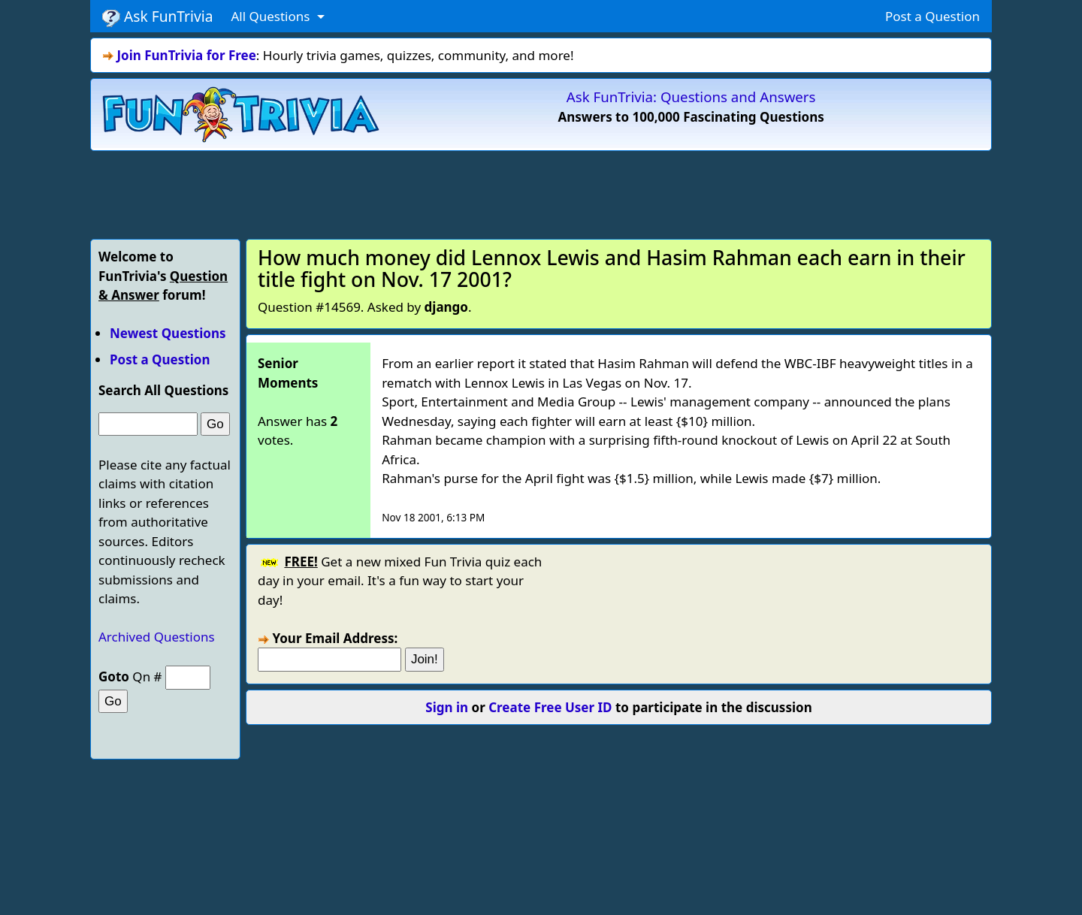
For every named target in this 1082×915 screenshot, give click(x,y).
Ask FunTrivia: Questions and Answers (691, 96)
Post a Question (932, 16)
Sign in (446, 707)
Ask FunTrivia (157, 16)
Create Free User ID (550, 707)
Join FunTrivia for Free (185, 55)
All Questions (272, 16)
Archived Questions (156, 636)
